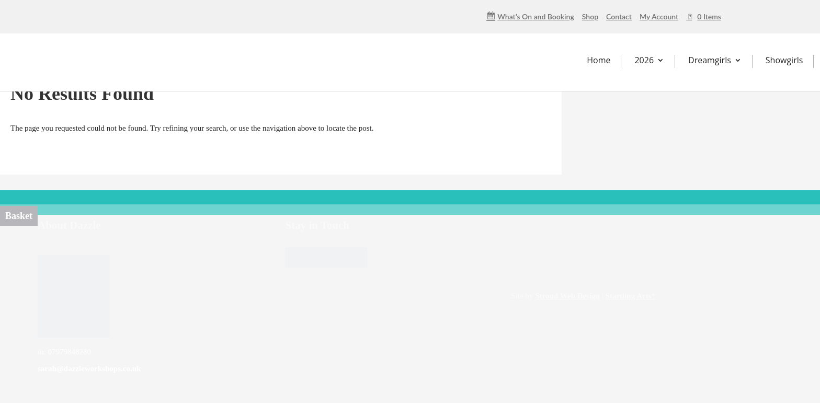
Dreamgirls (709, 60)
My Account (659, 17)
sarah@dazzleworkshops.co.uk (89, 368)
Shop (590, 17)
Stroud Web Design (567, 296)
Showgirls (784, 60)
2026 (644, 60)
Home (598, 60)
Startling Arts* (630, 296)
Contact (619, 17)
